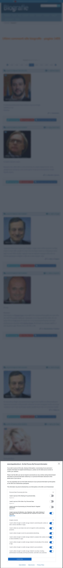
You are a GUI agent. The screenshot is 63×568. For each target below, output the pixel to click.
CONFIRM (20, 559)
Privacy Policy (40, 565)
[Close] (59, 464)
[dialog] (31, 514)
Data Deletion (22, 565)
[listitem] (31, 492)
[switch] (51, 496)
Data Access (31, 565)
